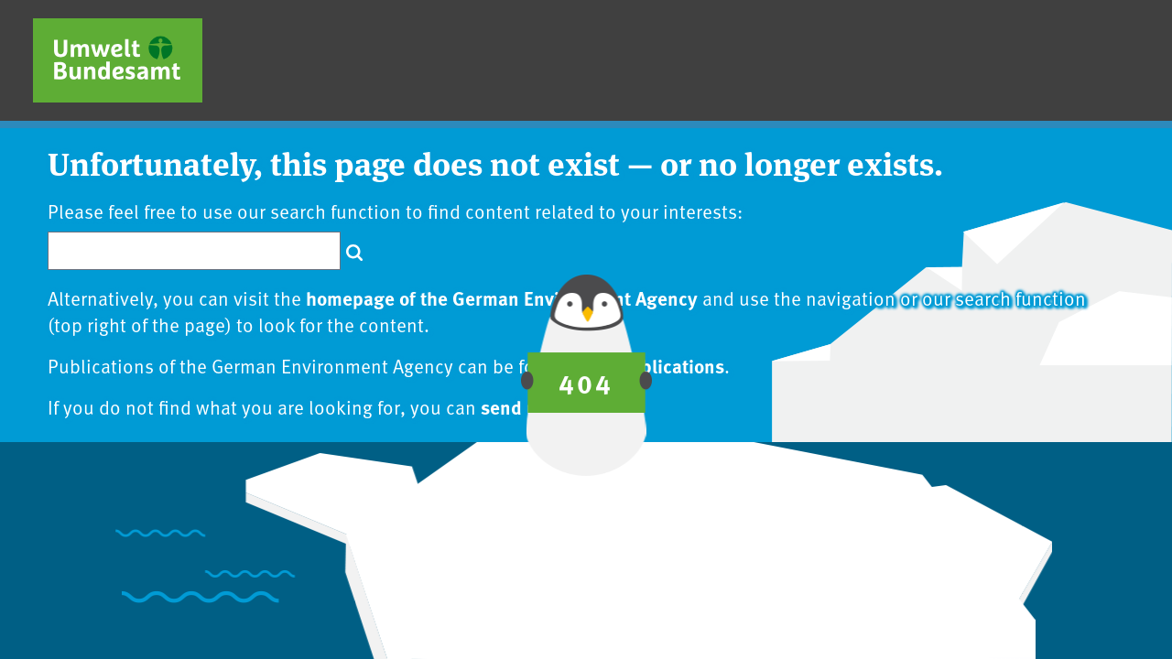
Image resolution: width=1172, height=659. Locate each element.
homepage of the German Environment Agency (502, 297)
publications (672, 365)
